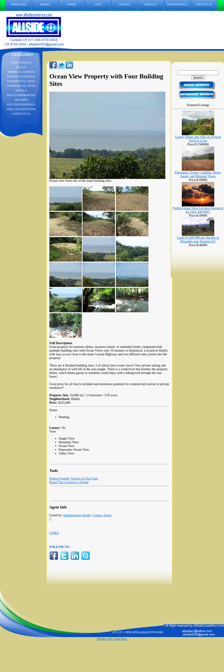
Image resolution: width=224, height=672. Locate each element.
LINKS (54, 533)
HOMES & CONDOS (21, 72)
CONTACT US (206, 4)
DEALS (21, 67)
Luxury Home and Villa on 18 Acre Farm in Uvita (198, 138)
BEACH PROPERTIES (21, 95)
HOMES (45, 4)
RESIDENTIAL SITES (21, 81)
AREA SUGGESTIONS (21, 109)
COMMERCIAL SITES (21, 85)
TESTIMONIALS (177, 4)
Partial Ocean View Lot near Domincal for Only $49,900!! (198, 210)
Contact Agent (102, 515)
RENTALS (150, 4)
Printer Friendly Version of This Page (73, 478)
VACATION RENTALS (20, 104)
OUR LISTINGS (21, 62)
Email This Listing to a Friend (69, 482)
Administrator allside (77, 515)
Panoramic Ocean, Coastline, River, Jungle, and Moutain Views (198, 174)
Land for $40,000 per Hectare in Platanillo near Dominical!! (198, 239)
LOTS (97, 4)
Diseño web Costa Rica (112, 639)
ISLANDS (21, 99)
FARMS (71, 4)
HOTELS (124, 4)
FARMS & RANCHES (21, 76)
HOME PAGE (19, 4)
